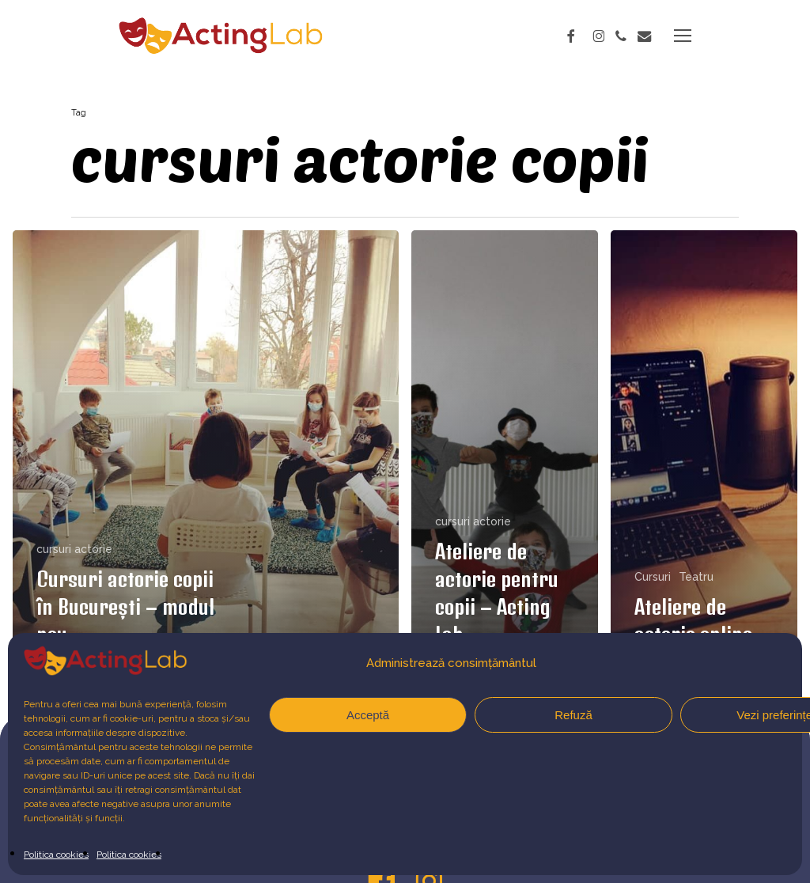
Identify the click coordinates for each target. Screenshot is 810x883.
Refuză (573, 715)
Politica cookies (56, 854)
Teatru (696, 576)
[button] (682, 36)
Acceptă (367, 715)
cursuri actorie (74, 549)
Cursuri (652, 576)
